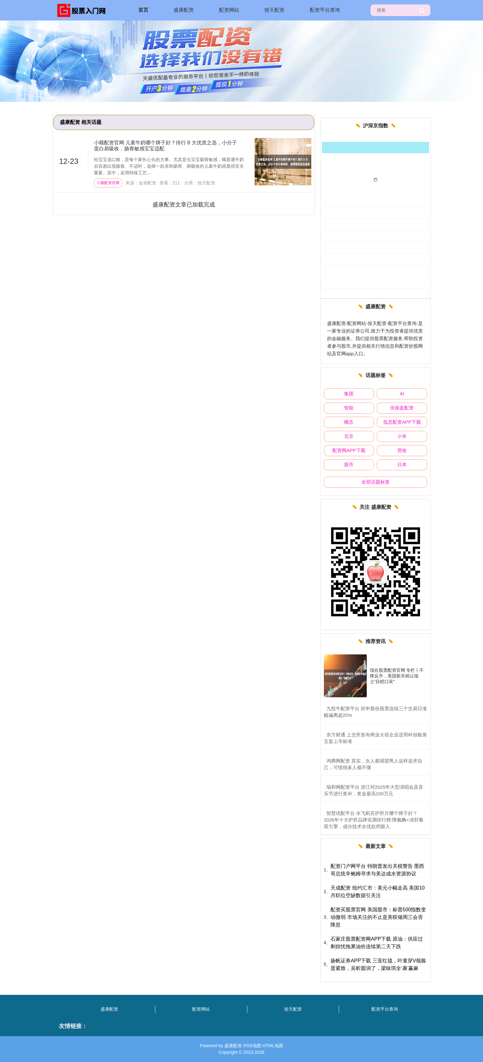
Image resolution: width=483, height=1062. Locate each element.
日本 (402, 464)
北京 (349, 436)
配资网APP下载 (348, 450)
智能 (349, 407)
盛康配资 (184, 10)
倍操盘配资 (402, 407)
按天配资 (274, 10)
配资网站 (229, 10)
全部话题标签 (375, 482)
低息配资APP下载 (402, 422)
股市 (349, 464)
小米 (402, 436)
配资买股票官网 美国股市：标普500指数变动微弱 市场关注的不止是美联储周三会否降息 (378, 917)
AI (402, 393)
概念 (349, 422)
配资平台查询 (325, 10)
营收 (402, 450)
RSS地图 (252, 1045)
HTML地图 (272, 1045)
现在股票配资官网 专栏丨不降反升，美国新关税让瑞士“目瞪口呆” (397, 676)
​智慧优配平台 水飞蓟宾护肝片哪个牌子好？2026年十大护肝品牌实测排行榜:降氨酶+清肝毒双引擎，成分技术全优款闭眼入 (373, 819)
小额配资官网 (108, 183)
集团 (349, 393)
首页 (143, 10)
